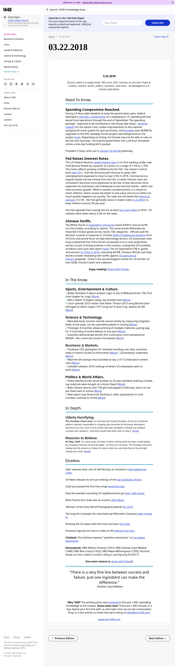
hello (129, 612)
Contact (8, 114)
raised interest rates (105, 162)
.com (147, 612)
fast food (125, 524)
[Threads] (16, 84)
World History (11, 66)
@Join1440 (138, 612)
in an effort (138, 200)
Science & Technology (15, 55)
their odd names (134, 493)
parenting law (116, 486)
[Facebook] (5, 84)
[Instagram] (11, 84)
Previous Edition (63, 638)
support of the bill (110, 151)
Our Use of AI (11, 125)
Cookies (27, 637)
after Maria (117, 500)
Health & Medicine (13, 50)
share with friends (121, 561)
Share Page (161, 36)
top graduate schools (129, 479)
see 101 (77, 172)
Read (135, 431)
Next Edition (158, 638)
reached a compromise (92, 117)
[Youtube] (33, 84)
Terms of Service (11, 647)
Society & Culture (12, 61)
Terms (6, 637)
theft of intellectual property (129, 235)
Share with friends (118, 269)
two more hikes (128, 210)
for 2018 (128, 507)
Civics (7, 44)
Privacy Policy (25, 645)
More (126, 300)
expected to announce (101, 225)
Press (6, 102)
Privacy (16, 637)
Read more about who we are (97, 2)
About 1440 (10, 97)
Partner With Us (12, 108)
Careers (8, 119)
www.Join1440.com (109, 619)
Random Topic (11, 71)
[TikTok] (22, 84)
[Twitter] (27, 84)
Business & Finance (13, 38)
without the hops (124, 530)
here (77, 137)
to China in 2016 (89, 252)
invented (113, 602)
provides (129, 130)
